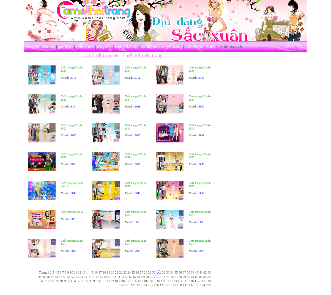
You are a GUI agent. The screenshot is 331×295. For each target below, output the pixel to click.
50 (64, 277)
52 (73, 277)
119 (208, 281)
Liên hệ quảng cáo (230, 47)
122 (133, 285)
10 (71, 272)
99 (95, 281)
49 (60, 277)
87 (45, 281)
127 (162, 285)
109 (151, 281)
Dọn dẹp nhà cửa (152, 47)
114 (180, 281)
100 (99, 281)
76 (172, 277)
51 (68, 277)
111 (163, 281)
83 (201, 277)
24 (129, 272)
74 (163, 277)
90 (57, 281)
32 (163, 272)
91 (62, 281)
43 (209, 272)
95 (78, 281)
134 (202, 285)
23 (125, 272)
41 (201, 272)
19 (108, 272)
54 (81, 277)
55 (85, 277)
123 (138, 285)
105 (128, 281)
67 (134, 277)
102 (111, 281)
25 (133, 272)
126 (156, 285)
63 (118, 277)
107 (140, 281)
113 (174, 281)
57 (93, 277)
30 (153, 272)
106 (134, 281)
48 (56, 277)
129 (173, 285)
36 (180, 272)
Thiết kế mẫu (84, 47)
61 (110, 277)
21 (116, 272)
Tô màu (210, 47)
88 (49, 281)
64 (122, 277)
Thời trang (48, 47)
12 (79, 272)
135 (208, 285)
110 (157, 281)
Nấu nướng (174, 47)
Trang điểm (104, 47)
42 (205, 272)
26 (137, 272)
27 (141, 272)
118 (202, 281)
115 (185, 281)
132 (190, 285)
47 (52, 277)
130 (179, 285)
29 (149, 272)
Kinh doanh (65, 47)
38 (188, 272)
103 (117, 281)
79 (184, 277)
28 (145, 272)
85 (209, 277)
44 (40, 277)
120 (121, 285)
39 (192, 272)
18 (104, 272)
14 (87, 272)
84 (205, 277)
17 (100, 272)
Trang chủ (32, 47)
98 (90, 281)
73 (159, 277)
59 (101, 277)
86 (41, 281)
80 (188, 277)
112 (168, 281)
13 (83, 272)
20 (112, 272)
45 (44, 277)
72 (155, 277)
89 (53, 281)
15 (92, 272)
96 (82, 281)
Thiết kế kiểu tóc (126, 47)
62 (114, 277)
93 (70, 281)
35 (176, 272)
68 (139, 277)
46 (48, 277)
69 (143, 277)
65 (126, 277)
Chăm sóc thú (193, 47)
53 (77, 277)
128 (167, 285)
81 (192, 277)
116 (191, 281)
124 (144, 285)
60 (106, 277)
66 (130, 277)
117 (197, 281)
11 (75, 272)
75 (167, 277)
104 (123, 281)
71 (151, 277)
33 (167, 272)
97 (86, 281)
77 (176, 277)
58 (97, 277)
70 (147, 277)
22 (120, 272)
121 (127, 285)
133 (196, 285)
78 (180, 277)
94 (74, 281)
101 (105, 281)
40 (196, 272)
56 (89, 277)
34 (172, 272)
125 (150, 285)
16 (96, 272)
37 (184, 272)
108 (146, 281)
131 (185, 285)
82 (196, 277)
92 (66, 281)
